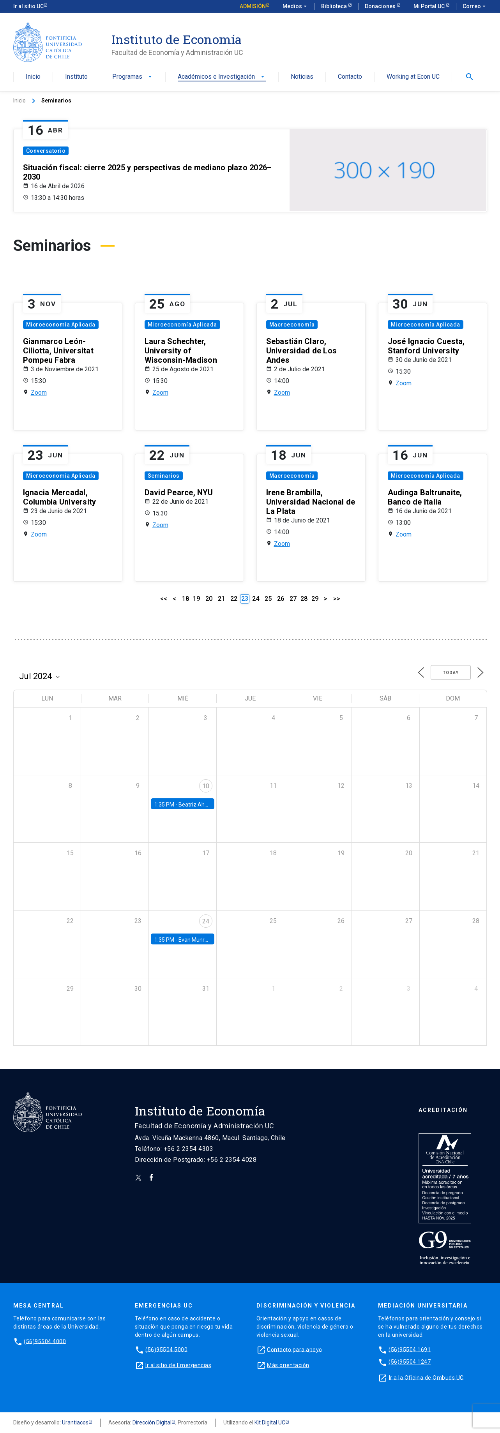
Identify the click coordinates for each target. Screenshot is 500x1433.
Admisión (253, 6)
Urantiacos (75, 1422)
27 (293, 598)
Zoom (39, 392)
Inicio (33, 77)
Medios (295, 6)
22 (233, 598)
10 (205, 786)
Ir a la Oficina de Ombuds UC (426, 1377)
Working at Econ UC (413, 77)
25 (268, 598)
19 (196, 598)
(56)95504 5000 (166, 1349)
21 (221, 598)
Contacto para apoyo (294, 1349)
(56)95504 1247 (410, 1361)
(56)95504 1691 (410, 1349)
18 (185, 598)
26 (280, 598)
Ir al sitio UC (28, 6)
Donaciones (381, 6)
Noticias (302, 77)
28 (303, 598)
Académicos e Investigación (222, 77)
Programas (132, 77)
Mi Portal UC (429, 6)
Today (451, 672)
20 (208, 598)
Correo (475, 6)
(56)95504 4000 (45, 1341)
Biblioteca (334, 6)
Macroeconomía (292, 324)
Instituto (76, 77)
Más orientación (288, 1365)
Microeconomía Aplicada (60, 324)
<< (163, 598)
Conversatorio (46, 151)
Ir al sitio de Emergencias (178, 1365)
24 (255, 598)
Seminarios (164, 476)
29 (314, 598)
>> (336, 598)
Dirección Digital (152, 1422)
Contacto (350, 77)
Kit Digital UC (269, 1422)
